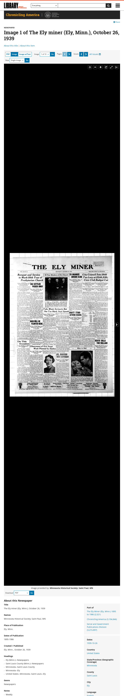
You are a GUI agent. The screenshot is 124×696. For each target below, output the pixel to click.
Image (36, 54)
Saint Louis (92, 675)
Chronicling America (102, 619)
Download (9, 593)
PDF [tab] (8, 54)
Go (52, 54)
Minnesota (92, 665)
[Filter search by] (44, 5)
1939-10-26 (92, 643)
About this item (27, 45)
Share (117, 22)
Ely (88, 685)
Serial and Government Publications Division (98, 627)
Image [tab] (14, 54)
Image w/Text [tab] (25, 54)
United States (93, 653)
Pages (59, 54)
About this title (11, 45)
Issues (76, 54)
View (7, 60)
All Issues (95, 54)
